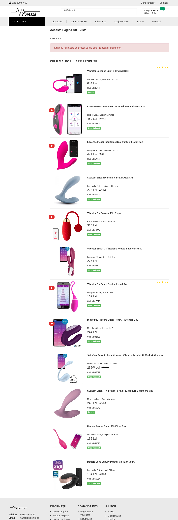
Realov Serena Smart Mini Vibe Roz (106, 426)
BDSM (16, 73)
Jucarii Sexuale (79, 21)
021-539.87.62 (18, 2)
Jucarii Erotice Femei (27, 83)
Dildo (16, 68)
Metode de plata (61, 515)
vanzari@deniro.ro (29, 518)
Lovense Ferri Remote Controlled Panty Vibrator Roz (116, 106)
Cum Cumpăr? (60, 511)
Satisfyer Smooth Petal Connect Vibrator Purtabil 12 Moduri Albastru (125, 355)
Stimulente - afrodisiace (21, 31)
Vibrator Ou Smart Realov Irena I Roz (107, 284)
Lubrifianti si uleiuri (26, 58)
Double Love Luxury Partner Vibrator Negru (111, 461)
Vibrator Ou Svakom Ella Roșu (104, 213)
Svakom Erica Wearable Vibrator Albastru (110, 177)
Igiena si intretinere (26, 48)
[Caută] (133, 11)
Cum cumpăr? (148, 2)
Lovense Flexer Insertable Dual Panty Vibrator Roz (115, 142)
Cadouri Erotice (23, 88)
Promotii (156, 21)
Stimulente (100, 21)
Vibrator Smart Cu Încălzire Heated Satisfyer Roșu (114, 248)
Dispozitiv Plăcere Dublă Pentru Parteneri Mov (112, 319)
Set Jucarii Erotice (25, 93)
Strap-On (19, 78)
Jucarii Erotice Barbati (28, 38)
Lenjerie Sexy (22, 53)
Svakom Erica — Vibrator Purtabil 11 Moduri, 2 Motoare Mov (120, 390)
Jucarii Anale (22, 63)
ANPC (111, 511)
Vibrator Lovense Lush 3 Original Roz (107, 71)
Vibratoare (20, 43)
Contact (164, 2)
